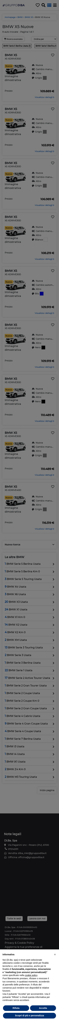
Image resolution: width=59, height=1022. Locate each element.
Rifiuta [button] (16, 1008)
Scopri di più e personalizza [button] (29, 1015)
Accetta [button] (43, 1008)
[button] (54, 954)
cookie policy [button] (31, 975)
